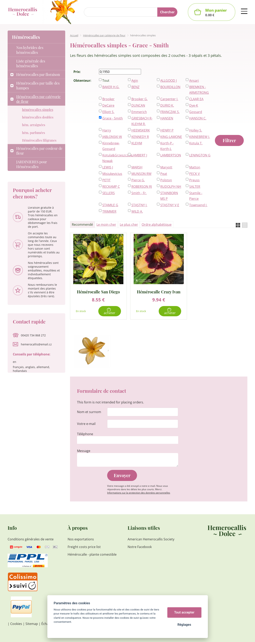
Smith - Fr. (139, 193)
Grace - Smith (112, 118)
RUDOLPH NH (170, 186)
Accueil (74, 35)
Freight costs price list (84, 547)
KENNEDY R (140, 137)
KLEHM (136, 143)
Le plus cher (129, 224)
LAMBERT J (139, 155)
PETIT (106, 180)
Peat (163, 173)
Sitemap (31, 624)
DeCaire (108, 105)
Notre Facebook (140, 547)
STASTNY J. (139, 205)
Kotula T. (195, 143)
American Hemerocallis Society (151, 539)
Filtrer (229, 140)
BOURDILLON (170, 87)
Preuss (194, 180)
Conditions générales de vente (31, 539)
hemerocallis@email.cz (36, 344)
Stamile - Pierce (195, 196)
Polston (166, 180)
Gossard (195, 112)
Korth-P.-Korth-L (167, 146)
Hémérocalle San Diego (98, 291)
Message (83, 451)
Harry (106, 130)
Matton (194, 167)
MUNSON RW (141, 173)
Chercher (167, 12)
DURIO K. (167, 105)
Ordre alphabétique (157, 224)
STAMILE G (110, 205)
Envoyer (122, 475)
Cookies (16, 624)
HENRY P (167, 130)
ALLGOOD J (168, 80)
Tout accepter (184, 612)
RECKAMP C (111, 186)
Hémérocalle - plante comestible (92, 554)
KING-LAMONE (171, 137)
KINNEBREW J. (199, 137)
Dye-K (193, 105)
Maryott (166, 167)
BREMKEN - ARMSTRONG (199, 90)
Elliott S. (108, 112)
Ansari (194, 80)
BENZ (135, 87)
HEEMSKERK (140, 130)
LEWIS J (107, 167)
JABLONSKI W (112, 137)
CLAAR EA (196, 99)
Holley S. (195, 130)
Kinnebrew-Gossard (111, 146)
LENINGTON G (199, 155)
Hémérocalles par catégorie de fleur (104, 35)
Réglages (184, 625)
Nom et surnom (89, 412)
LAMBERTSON (170, 155)
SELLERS (108, 193)
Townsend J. (198, 205)
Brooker (108, 99)
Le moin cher (106, 224)
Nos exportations (81, 539)
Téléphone (85, 434)
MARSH (136, 167)
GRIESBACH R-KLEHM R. (141, 121)
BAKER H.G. (110, 87)
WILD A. (137, 211)
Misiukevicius (112, 173)
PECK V (194, 173)
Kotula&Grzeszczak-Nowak (113, 158)
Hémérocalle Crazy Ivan (158, 291)
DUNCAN (138, 105)
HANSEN (166, 118)
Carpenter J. (169, 99)
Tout (105, 80)
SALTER (194, 186)
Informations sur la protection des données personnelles (138, 492)
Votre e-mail (86, 424)
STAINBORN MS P (169, 196)
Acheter (109, 313)
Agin (134, 80)
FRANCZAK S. (170, 112)
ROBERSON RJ (141, 186)
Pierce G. (138, 180)
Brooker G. (139, 99)
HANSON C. (197, 118)
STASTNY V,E (169, 205)
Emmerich (139, 112)
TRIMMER (109, 211)
